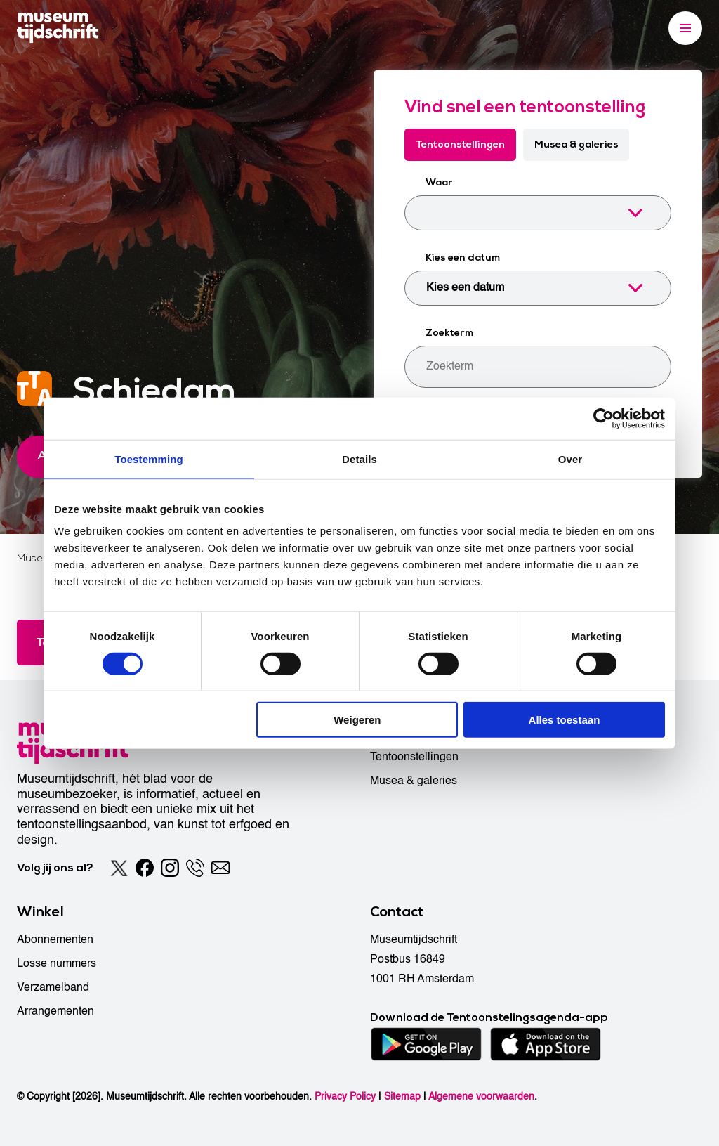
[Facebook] (145, 868)
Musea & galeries (576, 144)
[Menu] (685, 28)
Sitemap (402, 1096)
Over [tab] (570, 458)
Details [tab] (359, 458)
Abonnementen (55, 939)
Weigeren (357, 720)
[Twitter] (119, 868)
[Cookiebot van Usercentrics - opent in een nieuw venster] (603, 418)
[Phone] (195, 868)
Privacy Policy (345, 1096)
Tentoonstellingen (460, 144)
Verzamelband (53, 987)
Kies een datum (463, 257)
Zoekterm (449, 333)
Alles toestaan (564, 720)
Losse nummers (56, 963)
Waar (439, 182)
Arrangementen (55, 1011)
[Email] (220, 868)
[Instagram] (170, 868)
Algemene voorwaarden (481, 1096)
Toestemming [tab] (148, 458)
